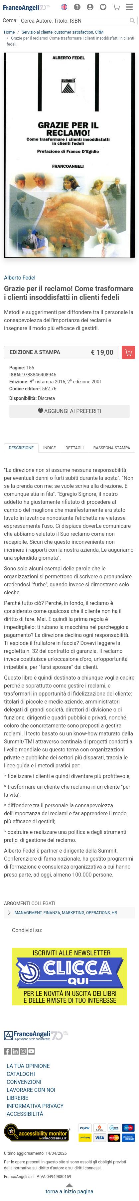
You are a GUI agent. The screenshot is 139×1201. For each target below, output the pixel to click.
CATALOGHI (21, 1074)
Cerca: (10, 20)
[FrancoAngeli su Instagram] (23, 1053)
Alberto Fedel (19, 278)
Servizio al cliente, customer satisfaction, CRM (62, 32)
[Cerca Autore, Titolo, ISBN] (73, 20)
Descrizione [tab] (21, 448)
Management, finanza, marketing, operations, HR (66, 912)
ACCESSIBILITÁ (25, 1114)
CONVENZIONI (24, 1082)
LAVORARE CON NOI (31, 1090)
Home (9, 32)
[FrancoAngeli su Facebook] (7, 1053)
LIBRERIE (17, 1098)
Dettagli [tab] (74, 448)
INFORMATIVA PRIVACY (35, 1106)
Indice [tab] (49, 448)
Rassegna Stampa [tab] (111, 448)
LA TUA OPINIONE (28, 1066)
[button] (62, 8)
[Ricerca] (132, 20)
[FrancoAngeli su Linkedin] (15, 1053)
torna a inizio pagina (69, 1191)
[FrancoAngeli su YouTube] (31, 1053)
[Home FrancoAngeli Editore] (26, 8)
